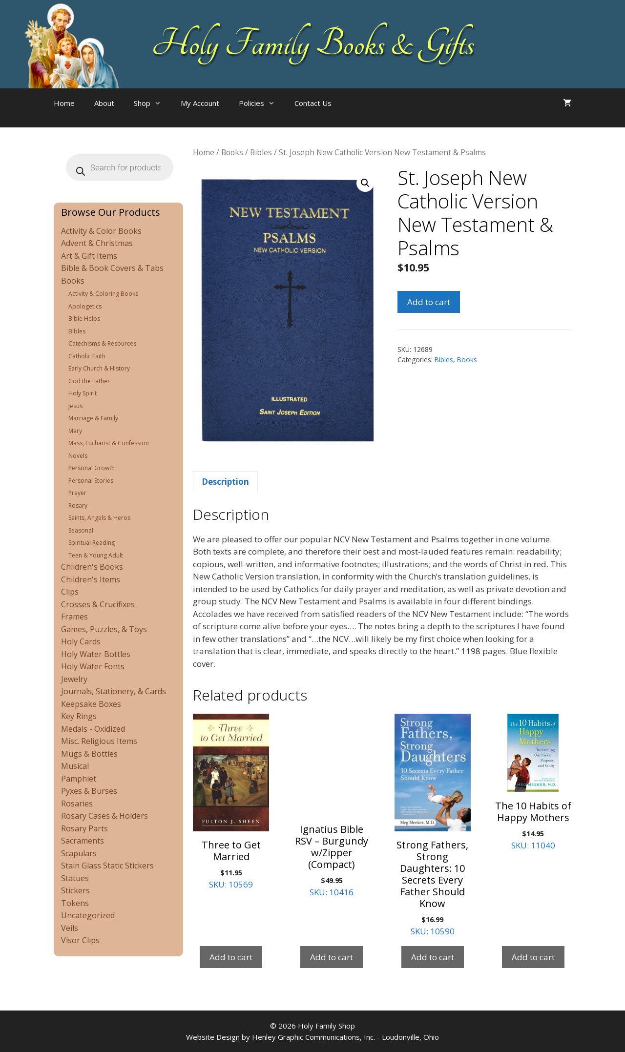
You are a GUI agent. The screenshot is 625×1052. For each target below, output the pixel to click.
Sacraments (82, 840)
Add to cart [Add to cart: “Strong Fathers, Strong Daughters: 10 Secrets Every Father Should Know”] (432, 957)
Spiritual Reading (91, 542)
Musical (75, 766)
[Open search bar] (361, 112)
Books (232, 152)
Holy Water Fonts (93, 666)
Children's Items (90, 579)
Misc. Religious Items (99, 741)
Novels (77, 456)
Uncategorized (88, 915)
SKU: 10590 (433, 825)
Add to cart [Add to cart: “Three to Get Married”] (230, 957)
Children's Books (92, 566)
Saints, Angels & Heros (99, 518)
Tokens (75, 903)
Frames (74, 616)
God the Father (89, 381)
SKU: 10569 (231, 802)
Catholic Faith (86, 356)
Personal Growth (91, 468)
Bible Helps (84, 318)
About (104, 103)
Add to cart (428, 302)
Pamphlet (78, 778)
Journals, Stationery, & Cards (113, 691)
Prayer (77, 493)
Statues (75, 878)
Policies (262, 103)
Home (64, 103)
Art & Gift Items (89, 255)
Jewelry (74, 679)
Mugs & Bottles (89, 753)
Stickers (75, 890)
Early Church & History (99, 368)
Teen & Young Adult (95, 555)
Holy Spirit (82, 393)
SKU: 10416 (331, 806)
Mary (75, 431)
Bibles (261, 152)
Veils (69, 928)
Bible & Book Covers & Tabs (112, 268)
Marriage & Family (93, 418)
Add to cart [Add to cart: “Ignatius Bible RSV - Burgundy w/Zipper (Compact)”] (331, 957)
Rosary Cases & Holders (104, 815)
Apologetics (85, 306)
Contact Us (313, 103)
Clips (70, 591)
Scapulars (79, 853)
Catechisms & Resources (102, 343)
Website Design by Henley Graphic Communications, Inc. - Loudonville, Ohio (312, 1037)
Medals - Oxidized (93, 728)
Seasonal (80, 530)
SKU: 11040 (533, 782)
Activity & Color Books (101, 231)
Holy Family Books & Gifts (312, 43)
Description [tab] (225, 481)
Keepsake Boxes (91, 704)
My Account (200, 103)
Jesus (75, 406)
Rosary (77, 505)
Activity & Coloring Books (103, 293)
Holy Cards (81, 641)
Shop (152, 103)
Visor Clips (80, 940)
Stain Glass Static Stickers (107, 865)
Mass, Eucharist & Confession (108, 443)
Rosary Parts (84, 828)
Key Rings (79, 716)
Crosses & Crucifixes (98, 604)
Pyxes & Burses (89, 790)
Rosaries (77, 803)
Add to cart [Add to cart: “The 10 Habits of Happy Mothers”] (533, 957)
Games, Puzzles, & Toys (104, 629)
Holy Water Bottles (95, 654)
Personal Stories (90, 480)
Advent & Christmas (97, 243)
